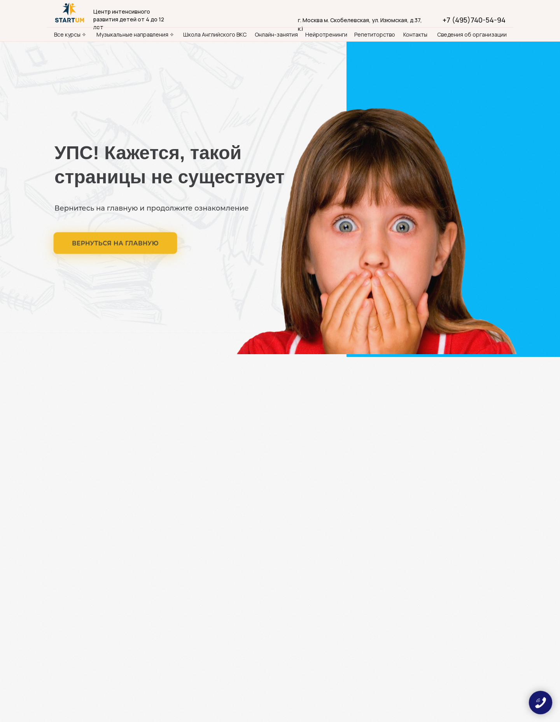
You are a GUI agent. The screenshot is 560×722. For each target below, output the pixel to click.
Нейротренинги (326, 34)
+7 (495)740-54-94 (474, 20)
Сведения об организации (472, 34)
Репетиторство (374, 34)
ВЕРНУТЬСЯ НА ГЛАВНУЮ (115, 243)
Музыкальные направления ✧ (135, 34)
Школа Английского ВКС (215, 34)
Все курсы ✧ (70, 34)
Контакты (415, 34)
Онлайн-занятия (276, 34)
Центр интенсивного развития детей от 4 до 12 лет (128, 19)
